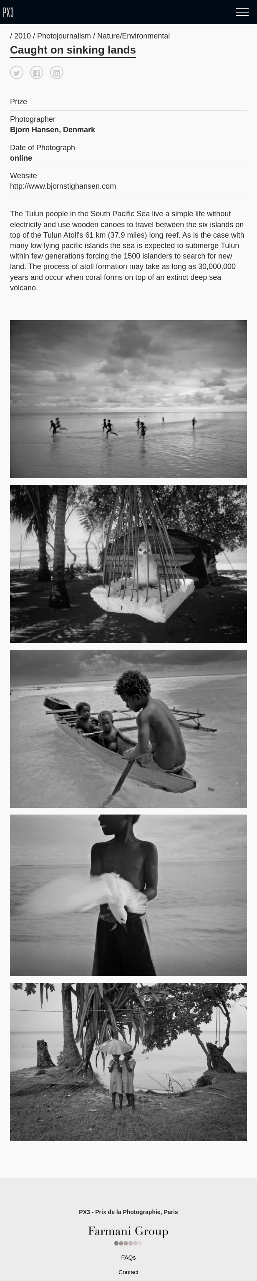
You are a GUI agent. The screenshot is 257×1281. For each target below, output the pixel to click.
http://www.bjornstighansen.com (63, 186)
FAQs (128, 1257)
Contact (128, 1272)
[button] (16, 72)
